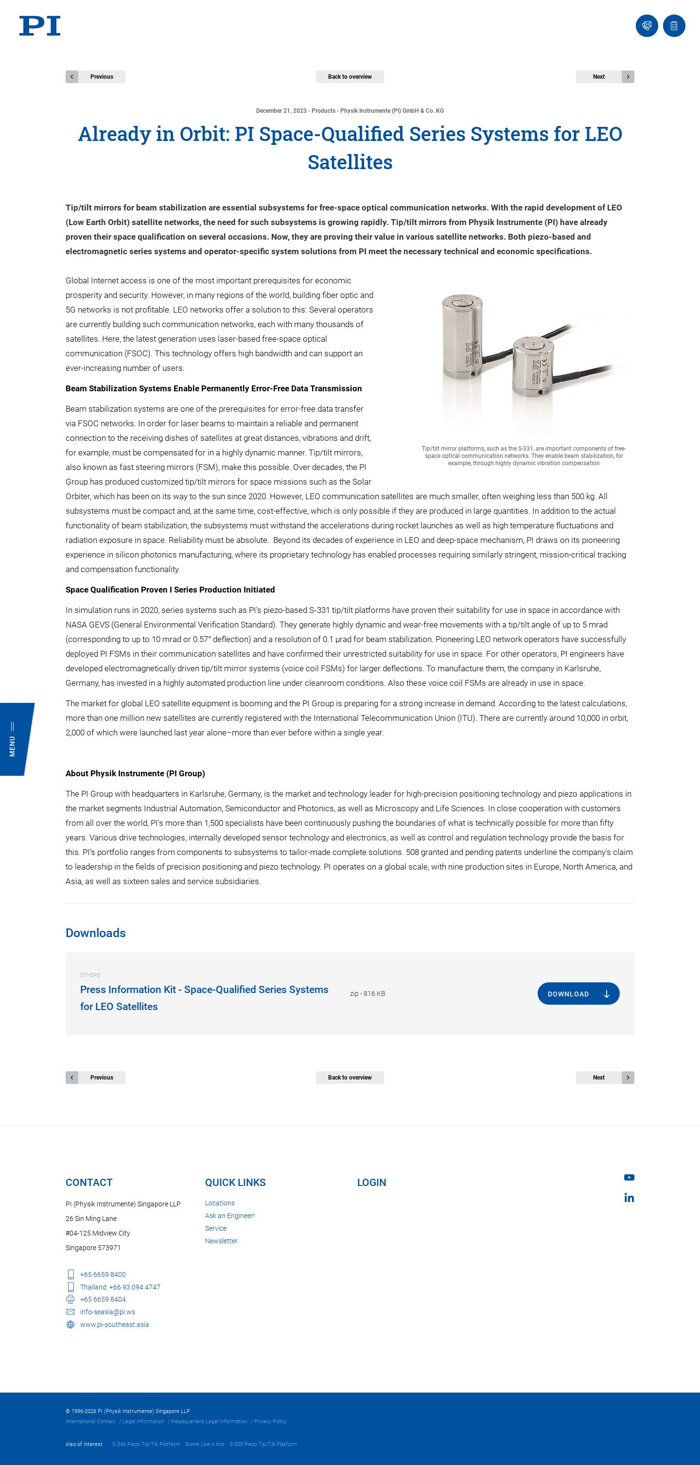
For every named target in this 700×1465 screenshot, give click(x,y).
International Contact (91, 1421)
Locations (220, 1203)
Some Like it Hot (205, 1444)
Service (216, 1228)
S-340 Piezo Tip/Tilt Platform (146, 1444)
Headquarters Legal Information (209, 1421)
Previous (101, 76)
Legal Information (143, 1421)
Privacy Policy (270, 1421)
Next (599, 76)
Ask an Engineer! (230, 1216)
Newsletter (221, 1241)
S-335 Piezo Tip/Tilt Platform (263, 1444)
